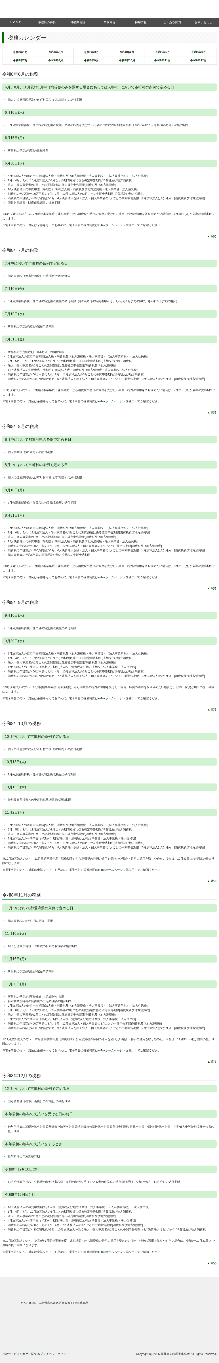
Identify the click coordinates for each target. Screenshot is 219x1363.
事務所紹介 (78, 22)
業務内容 (109, 22)
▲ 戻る (212, 236)
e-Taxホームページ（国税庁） (117, 225)
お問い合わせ (203, 22)
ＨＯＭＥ (15, 22)
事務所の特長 (47, 22)
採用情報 (141, 22)
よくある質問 (172, 22)
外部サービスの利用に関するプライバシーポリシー (35, 1354)
